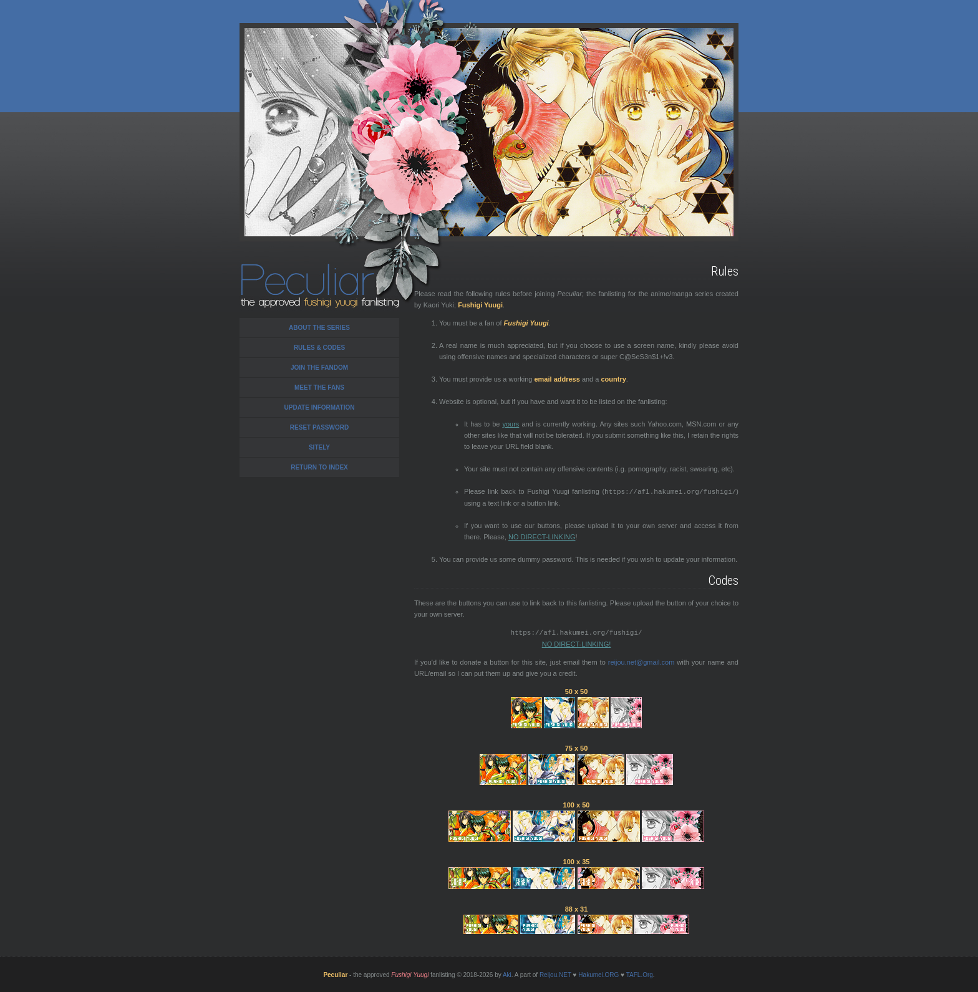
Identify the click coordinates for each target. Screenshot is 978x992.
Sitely (319, 447)
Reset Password (319, 427)
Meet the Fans (319, 387)
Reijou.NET (555, 973)
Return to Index (319, 467)
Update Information (319, 407)
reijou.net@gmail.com (641, 661)
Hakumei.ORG (598, 973)
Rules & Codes (319, 347)
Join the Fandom (319, 367)
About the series (319, 327)
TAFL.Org (639, 973)
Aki (507, 973)
